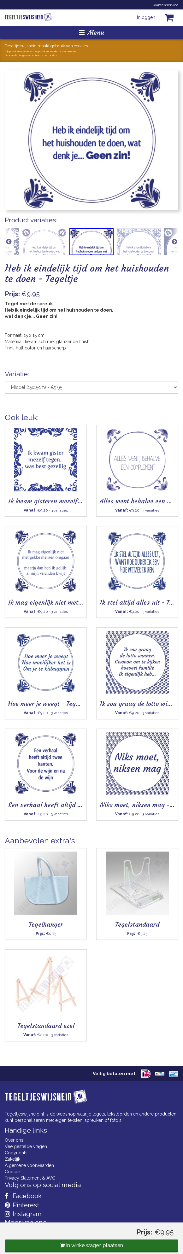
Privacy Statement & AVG (30, 1178)
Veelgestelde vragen (26, 1146)
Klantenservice (165, 5)
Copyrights (16, 1152)
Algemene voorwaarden (29, 1165)
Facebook (23, 1196)
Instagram (23, 1214)
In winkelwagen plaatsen (91, 1245)
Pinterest (22, 1205)
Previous (9, 242)
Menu (91, 32)
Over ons (14, 1140)
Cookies (13, 1171)
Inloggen (146, 17)
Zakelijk (12, 1159)
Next (174, 242)
